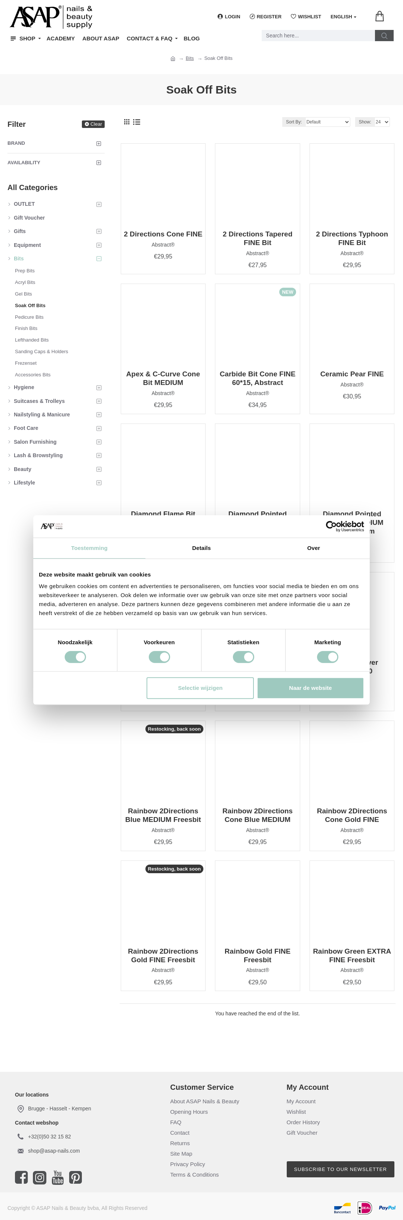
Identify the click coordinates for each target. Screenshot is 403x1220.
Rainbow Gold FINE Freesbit (257, 955)
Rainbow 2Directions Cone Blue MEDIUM (257, 815)
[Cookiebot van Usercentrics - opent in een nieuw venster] (331, 526)
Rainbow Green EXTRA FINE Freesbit (352, 955)
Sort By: (294, 122)
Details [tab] (201, 548)
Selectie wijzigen (200, 688)
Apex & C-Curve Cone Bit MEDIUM (163, 378)
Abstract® (163, 245)
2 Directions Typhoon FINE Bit (352, 238)
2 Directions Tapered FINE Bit (258, 238)
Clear (96, 124)
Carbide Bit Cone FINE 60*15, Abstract (258, 378)
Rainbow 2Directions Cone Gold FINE (352, 815)
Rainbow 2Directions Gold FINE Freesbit (163, 955)
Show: (365, 122)
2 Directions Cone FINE (163, 234)
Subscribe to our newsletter (340, 1169)
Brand (16, 143)
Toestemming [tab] (89, 548)
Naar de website (310, 688)
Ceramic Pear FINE (352, 374)
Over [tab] (313, 548)
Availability (23, 162)
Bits (190, 58)
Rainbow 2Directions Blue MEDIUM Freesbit (163, 815)
